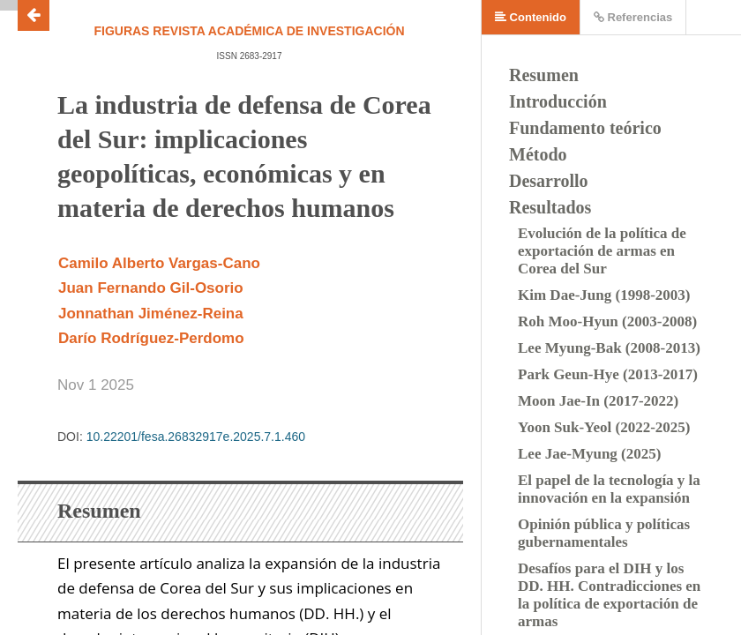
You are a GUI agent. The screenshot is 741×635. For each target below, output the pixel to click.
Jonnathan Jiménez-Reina (150, 313)
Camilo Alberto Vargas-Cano (159, 263)
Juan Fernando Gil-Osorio (150, 288)
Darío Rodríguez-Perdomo (151, 338)
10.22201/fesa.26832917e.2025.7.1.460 (195, 437)
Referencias (633, 17)
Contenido (530, 17)
